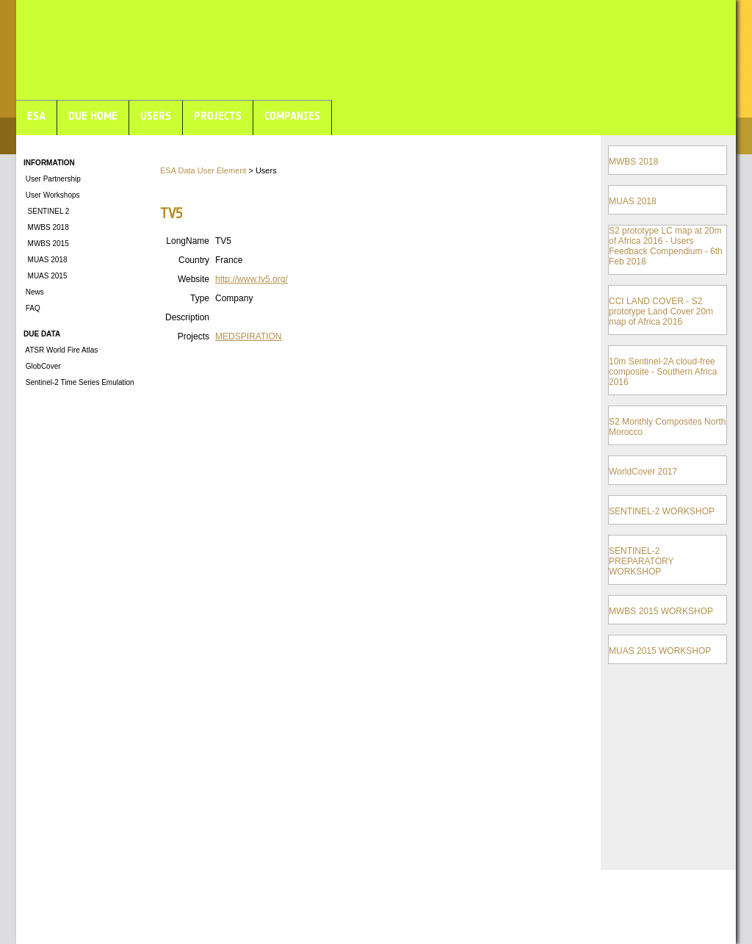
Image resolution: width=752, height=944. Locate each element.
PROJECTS (217, 115)
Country (193, 260)
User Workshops (52, 195)
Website (193, 279)
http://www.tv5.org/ (251, 279)
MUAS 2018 (45, 260)
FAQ (32, 308)
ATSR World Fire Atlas (61, 350)
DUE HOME (92, 115)
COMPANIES (292, 115)
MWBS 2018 (46, 227)
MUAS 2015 (45, 276)
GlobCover (42, 366)
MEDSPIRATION (248, 336)
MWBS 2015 (46, 243)
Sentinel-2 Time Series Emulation (79, 382)
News (34, 292)
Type (199, 298)
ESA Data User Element (203, 170)
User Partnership (52, 179)
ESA (36, 115)
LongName (187, 241)
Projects (193, 336)
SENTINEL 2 (46, 211)
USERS (155, 115)
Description (187, 317)
